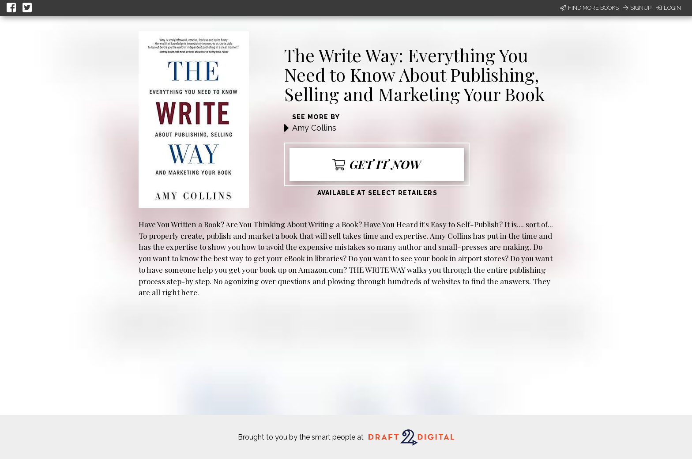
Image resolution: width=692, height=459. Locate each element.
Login (668, 7)
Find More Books (589, 7)
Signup (637, 7)
